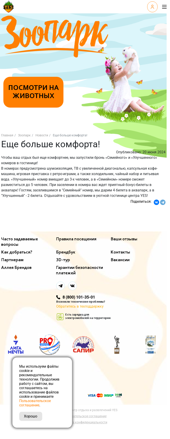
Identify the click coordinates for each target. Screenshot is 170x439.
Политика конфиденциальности (83, 422)
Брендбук (65, 252)
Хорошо (30, 416)
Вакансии (120, 260)
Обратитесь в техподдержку (80, 306)
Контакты (120, 252)
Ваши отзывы (124, 239)
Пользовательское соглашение (83, 416)
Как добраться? (16, 252)
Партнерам (12, 260)
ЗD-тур (63, 260)
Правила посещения (76, 239)
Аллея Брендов (16, 267)
